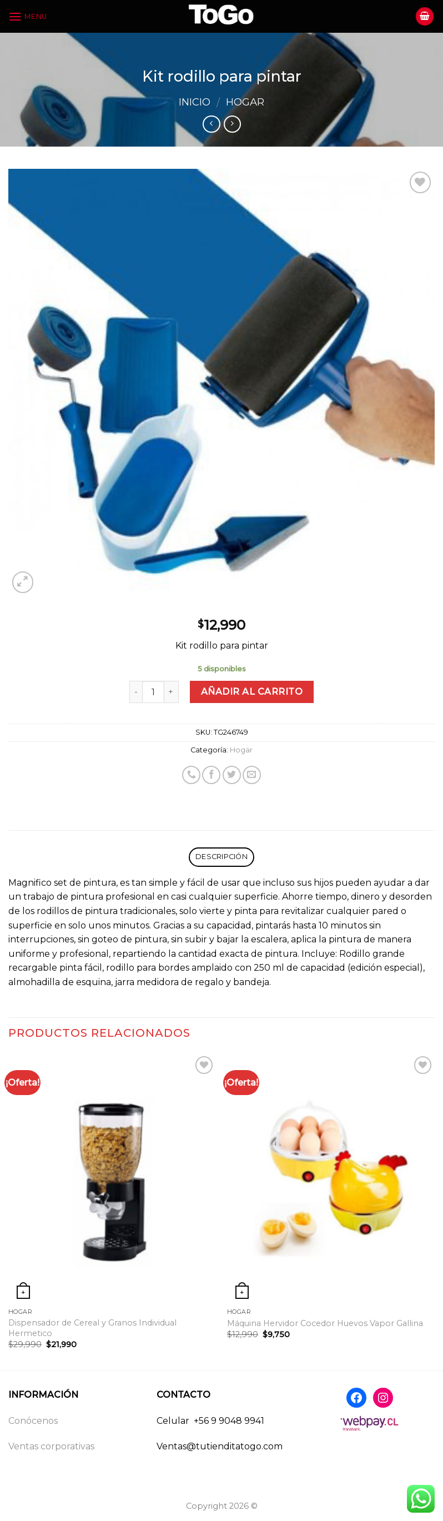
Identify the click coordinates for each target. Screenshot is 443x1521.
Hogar (245, 102)
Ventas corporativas (51, 1446)
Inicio (194, 102)
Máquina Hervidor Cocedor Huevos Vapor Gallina (325, 1323)
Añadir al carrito (252, 691)
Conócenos (33, 1420)
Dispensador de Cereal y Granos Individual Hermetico (92, 1328)
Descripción (221, 856)
